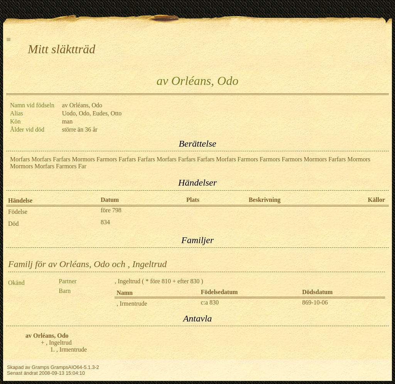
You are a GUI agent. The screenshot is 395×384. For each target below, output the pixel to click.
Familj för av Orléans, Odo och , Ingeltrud (87, 264)
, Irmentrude (131, 303)
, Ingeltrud (127, 281)
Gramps (40, 367)
